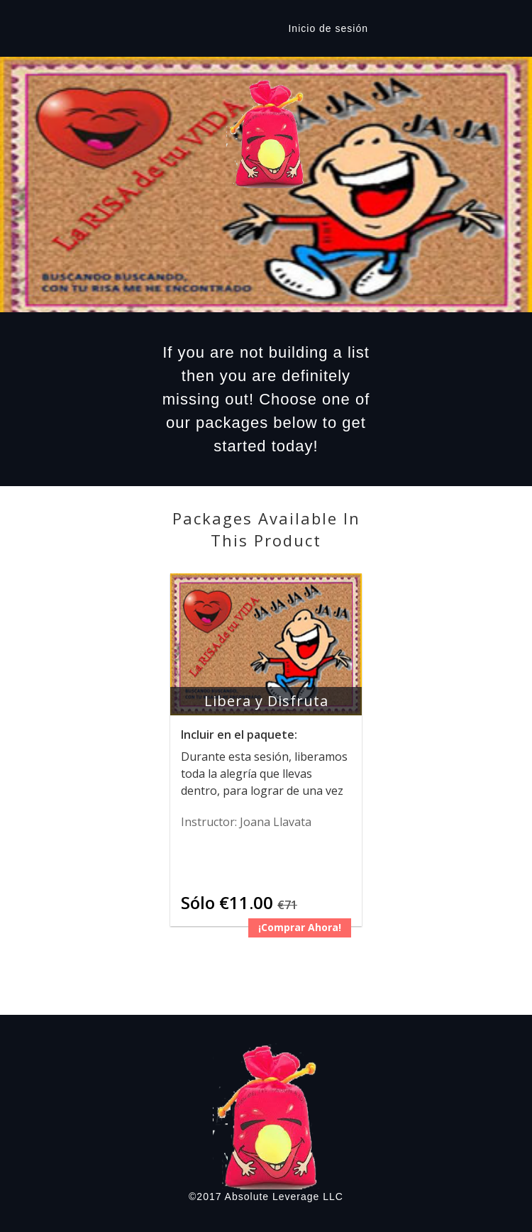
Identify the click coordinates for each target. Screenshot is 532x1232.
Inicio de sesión (328, 28)
